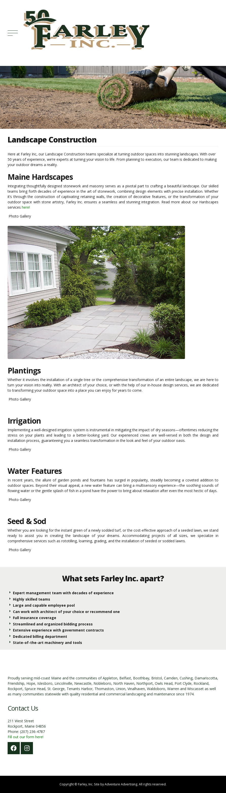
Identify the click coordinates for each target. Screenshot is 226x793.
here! (26, 207)
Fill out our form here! (25, 736)
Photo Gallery (19, 216)
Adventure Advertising (121, 784)
